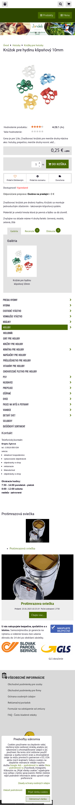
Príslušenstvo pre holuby (17, 360)
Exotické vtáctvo (38, 310)
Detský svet (38, 415)
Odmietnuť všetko (38, 798)
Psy (38, 377)
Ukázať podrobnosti (12, 790)
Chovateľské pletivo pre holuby (20, 371)
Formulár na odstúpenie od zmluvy (26, 708)
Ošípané (38, 393)
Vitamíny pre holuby (14, 366)
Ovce (38, 398)
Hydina (38, 305)
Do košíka (57, 164)
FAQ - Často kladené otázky (22, 714)
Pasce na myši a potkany (38, 404)
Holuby (38, 327)
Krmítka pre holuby (38, 349)
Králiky (38, 321)
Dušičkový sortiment (14, 426)
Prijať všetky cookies (38, 791)
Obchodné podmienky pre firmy (24, 690)
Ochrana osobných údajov (21, 696)
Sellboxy (7, 421)
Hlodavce (38, 382)
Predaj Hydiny (38, 299)
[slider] (37, 127)
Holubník (8, 333)
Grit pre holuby (11, 338)
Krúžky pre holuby (13, 344)
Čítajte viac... (38, 615)
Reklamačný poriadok (19, 702)
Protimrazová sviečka (22, 548)
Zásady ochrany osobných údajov (34, 783)
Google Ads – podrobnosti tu (24, 765)
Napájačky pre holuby (14, 355)
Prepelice (38, 387)
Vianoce (38, 409)
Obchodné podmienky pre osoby (25, 684)
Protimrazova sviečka (37, 604)
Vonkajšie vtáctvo (38, 316)
